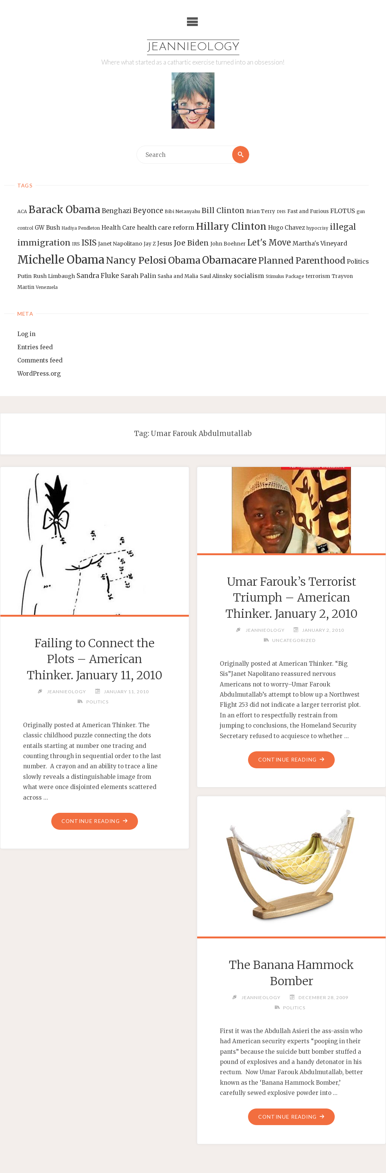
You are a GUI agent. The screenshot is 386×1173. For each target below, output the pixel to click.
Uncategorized (294, 640)
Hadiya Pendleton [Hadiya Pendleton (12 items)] (80, 228)
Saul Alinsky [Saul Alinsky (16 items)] (216, 276)
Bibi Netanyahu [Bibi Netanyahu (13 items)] (182, 211)
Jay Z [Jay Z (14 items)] (150, 244)
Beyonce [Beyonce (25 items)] (148, 210)
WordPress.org (39, 373)
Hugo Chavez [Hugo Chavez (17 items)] (286, 227)
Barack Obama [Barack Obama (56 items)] (64, 209)
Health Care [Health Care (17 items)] (118, 227)
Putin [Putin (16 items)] (24, 276)
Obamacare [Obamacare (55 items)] (229, 260)
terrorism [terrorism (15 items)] (318, 276)
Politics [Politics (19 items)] (358, 261)
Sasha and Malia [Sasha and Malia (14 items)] (178, 276)
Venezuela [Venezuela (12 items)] (47, 287)
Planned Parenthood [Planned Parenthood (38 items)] (301, 260)
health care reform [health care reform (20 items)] (166, 227)
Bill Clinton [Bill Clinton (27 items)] (223, 210)
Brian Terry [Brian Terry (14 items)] (260, 211)
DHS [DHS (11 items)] (281, 211)
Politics (97, 702)
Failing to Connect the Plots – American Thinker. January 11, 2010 (94, 659)
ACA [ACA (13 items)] (22, 211)
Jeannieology (193, 47)
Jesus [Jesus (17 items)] (164, 243)
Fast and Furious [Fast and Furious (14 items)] (308, 211)
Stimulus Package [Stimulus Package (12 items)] (285, 276)
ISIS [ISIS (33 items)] (88, 243)
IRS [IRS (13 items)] (76, 244)
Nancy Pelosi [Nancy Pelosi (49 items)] (136, 260)
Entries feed (35, 347)
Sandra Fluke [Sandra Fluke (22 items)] (98, 276)
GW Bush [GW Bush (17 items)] (47, 227)
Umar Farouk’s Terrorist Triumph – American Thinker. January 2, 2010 (291, 597)
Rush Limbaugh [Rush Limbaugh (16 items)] (54, 276)
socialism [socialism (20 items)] (249, 275)
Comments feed (40, 360)
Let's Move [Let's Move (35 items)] (269, 242)
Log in (26, 334)
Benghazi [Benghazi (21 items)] (117, 211)
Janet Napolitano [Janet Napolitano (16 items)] (120, 243)
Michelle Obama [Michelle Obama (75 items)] (60, 260)
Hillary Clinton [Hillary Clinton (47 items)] (231, 226)
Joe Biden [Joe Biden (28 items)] (191, 242)
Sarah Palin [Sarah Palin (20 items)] (138, 275)
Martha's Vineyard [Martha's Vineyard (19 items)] (320, 243)
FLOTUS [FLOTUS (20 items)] (342, 211)
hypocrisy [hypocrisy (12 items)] (317, 228)
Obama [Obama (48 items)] (184, 260)
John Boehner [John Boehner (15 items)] (228, 244)
